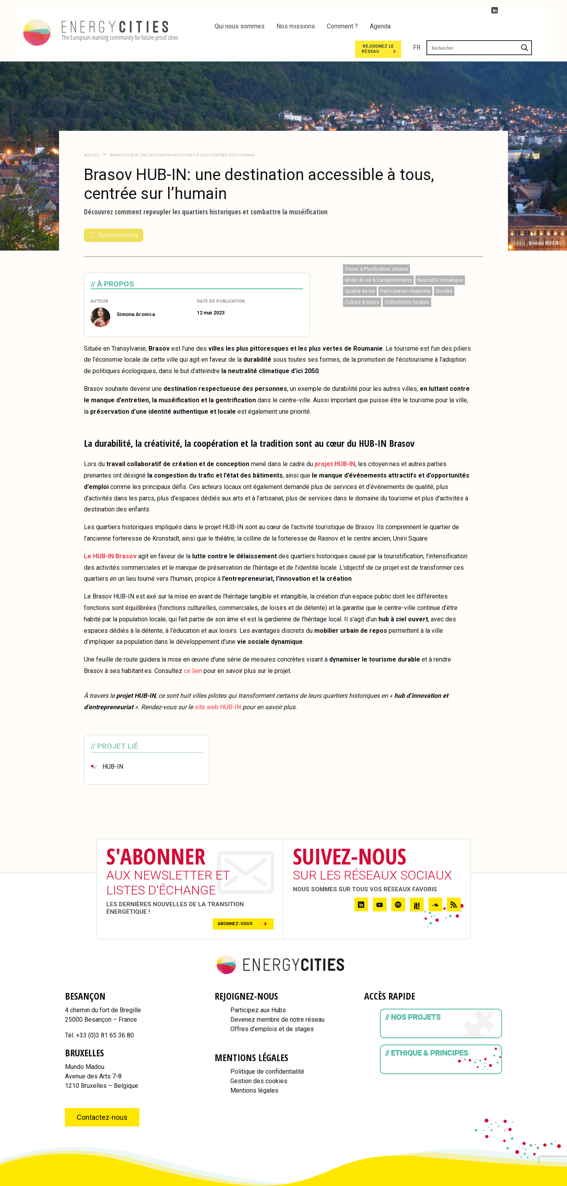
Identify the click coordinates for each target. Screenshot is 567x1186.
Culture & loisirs (362, 281)
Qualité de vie (360, 270)
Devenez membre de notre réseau (277, 998)
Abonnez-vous (235, 902)
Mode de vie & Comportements (378, 259)
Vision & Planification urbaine (376, 248)
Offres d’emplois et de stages (272, 1007)
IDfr (557, 1182)
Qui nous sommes (240, 26)
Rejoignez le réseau (462, 27)
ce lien (193, 649)
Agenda (380, 26)
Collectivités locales (407, 281)
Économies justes (113, 213)
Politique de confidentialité (267, 1050)
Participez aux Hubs (258, 989)
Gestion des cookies (258, 1059)
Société (444, 270)
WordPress (532, 1182)
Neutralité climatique (440, 259)
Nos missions (295, 26)
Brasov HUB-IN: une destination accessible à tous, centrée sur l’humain (182, 134)
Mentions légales (254, 1069)
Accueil (92, 134)
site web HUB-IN (219, 686)
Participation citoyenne (405, 270)
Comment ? (342, 26)
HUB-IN (112, 745)
